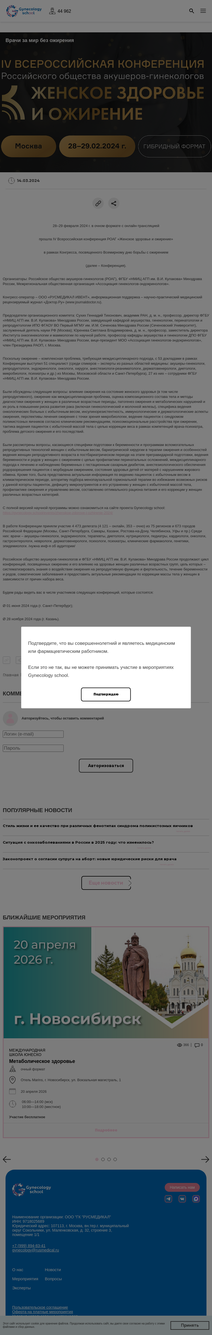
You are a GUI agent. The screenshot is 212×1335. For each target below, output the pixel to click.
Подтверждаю (106, 694)
